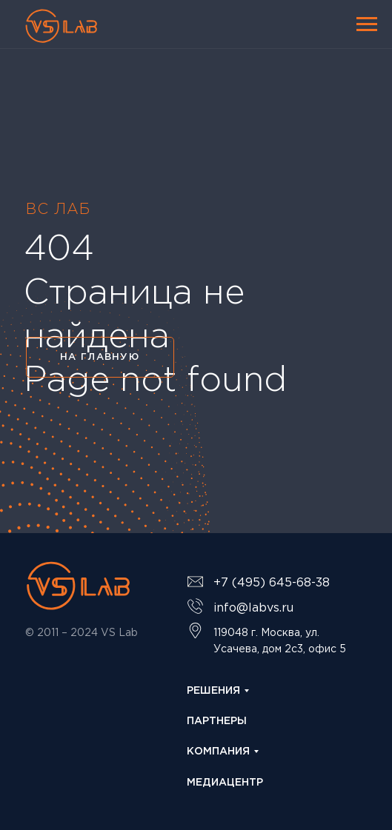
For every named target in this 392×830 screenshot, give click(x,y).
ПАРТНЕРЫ (217, 721)
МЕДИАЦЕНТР (225, 782)
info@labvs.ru (253, 608)
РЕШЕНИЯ (213, 690)
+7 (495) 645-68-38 (271, 583)
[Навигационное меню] (366, 24)
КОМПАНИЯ (218, 751)
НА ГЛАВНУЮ (99, 357)
